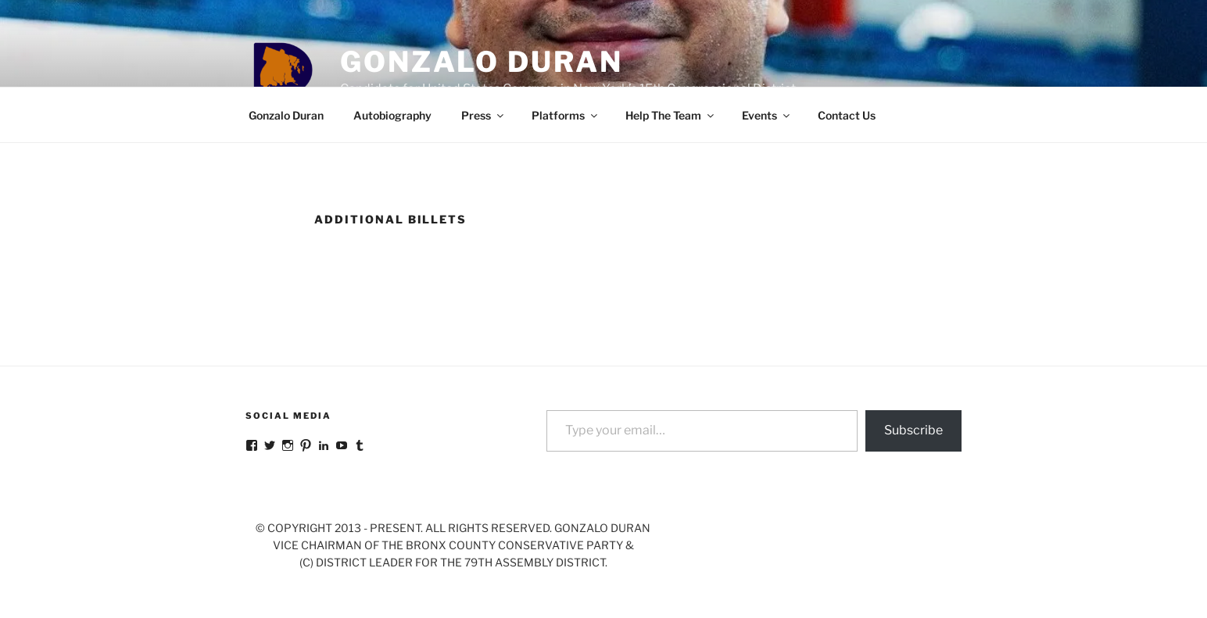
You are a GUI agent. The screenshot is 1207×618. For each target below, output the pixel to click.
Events (767, 115)
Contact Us (847, 115)
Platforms (566, 115)
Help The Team (670, 115)
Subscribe (913, 430)
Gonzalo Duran (481, 62)
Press (483, 115)
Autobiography (392, 115)
